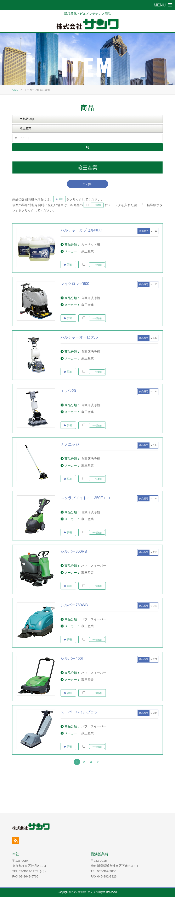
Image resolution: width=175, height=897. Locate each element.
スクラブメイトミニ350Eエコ (85, 498)
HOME (14, 89)
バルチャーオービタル (79, 337)
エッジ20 (68, 391)
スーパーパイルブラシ (79, 712)
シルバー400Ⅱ (72, 658)
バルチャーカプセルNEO (81, 230)
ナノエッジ (70, 444)
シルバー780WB (74, 605)
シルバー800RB (74, 551)
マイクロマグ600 (75, 284)
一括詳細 (97, 265)
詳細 (70, 264)
